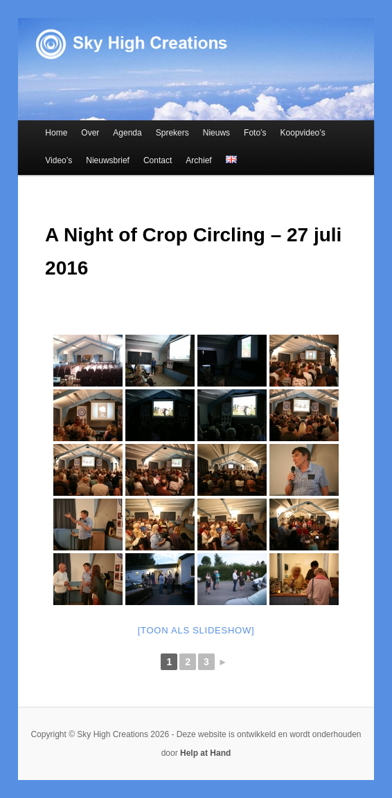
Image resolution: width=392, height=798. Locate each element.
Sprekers (172, 133)
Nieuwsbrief (108, 160)
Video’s (58, 160)
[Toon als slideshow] (196, 630)
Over (90, 133)
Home (56, 133)
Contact (157, 160)
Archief (198, 160)
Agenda (127, 133)
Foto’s (255, 133)
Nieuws (216, 133)
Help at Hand (205, 753)
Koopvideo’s (303, 133)
